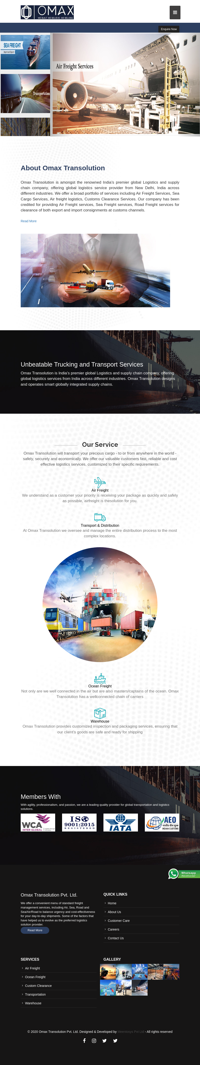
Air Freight (100, 490)
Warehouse (100, 721)
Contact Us (116, 938)
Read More (29, 221)
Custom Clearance (38, 986)
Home (112, 903)
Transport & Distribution (100, 525)
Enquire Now (169, 29)
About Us (114, 912)
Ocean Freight (99, 686)
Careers (113, 929)
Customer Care (119, 921)
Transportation (35, 994)
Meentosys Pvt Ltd (130, 1032)
